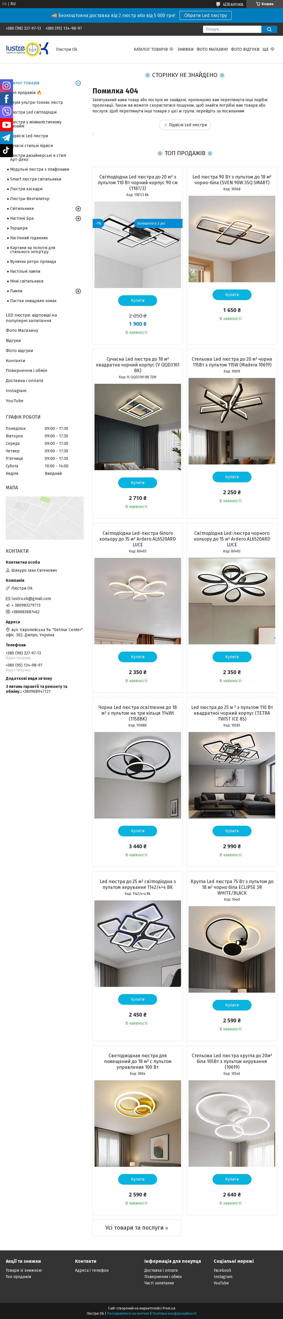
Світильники (22, 208)
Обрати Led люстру (205, 15)
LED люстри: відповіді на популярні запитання (31, 318)
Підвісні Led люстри (188, 125)
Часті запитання (159, 1283)
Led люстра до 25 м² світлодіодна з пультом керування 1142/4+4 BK (138, 884)
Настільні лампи (25, 271)
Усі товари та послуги (134, 1227)
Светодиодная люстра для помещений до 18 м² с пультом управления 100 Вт (138, 1061)
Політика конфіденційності (174, 1314)
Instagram (16, 390)
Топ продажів (18, 1276)
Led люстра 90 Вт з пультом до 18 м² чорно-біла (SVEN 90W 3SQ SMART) (231, 179)
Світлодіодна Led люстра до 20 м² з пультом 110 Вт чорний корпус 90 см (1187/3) (138, 182)
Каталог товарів (151, 49)
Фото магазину (212, 49)
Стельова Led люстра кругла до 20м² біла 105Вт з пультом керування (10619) (232, 1061)
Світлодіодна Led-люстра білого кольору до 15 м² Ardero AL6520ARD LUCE (137, 538)
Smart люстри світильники (35, 179)
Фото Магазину (22, 330)
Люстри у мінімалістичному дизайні (36, 124)
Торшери (18, 228)
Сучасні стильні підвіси (31, 145)
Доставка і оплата (24, 380)
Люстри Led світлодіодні (33, 112)
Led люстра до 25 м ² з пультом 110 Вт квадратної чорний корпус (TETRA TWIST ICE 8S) (232, 713)
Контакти (15, 360)
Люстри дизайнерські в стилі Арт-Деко (38, 157)
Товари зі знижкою (24, 1270)
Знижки (186, 49)
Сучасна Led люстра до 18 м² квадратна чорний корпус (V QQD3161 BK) (137, 364)
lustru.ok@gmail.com (31, 598)
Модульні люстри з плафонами (39, 169)
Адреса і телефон (92, 1270)
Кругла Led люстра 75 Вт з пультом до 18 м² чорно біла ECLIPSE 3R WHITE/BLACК (232, 887)
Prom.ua (169, 1308)
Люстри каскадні (26, 189)
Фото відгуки (245, 49)
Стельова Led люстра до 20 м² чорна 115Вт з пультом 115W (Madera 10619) (232, 362)
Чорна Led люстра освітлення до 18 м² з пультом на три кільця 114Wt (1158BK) (137, 713)
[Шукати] (269, 29)
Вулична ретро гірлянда (33, 261)
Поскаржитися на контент (128, 1314)
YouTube (14, 400)
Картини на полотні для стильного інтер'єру (32, 249)
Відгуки (13, 340)
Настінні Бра (21, 218)
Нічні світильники (26, 281)
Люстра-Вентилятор (29, 198)
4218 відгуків (233, 4)
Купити (137, 300)
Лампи (16, 291)
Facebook (222, 1270)
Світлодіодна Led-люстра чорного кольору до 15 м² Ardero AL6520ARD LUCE (232, 538)
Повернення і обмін (26, 370)
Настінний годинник (29, 238)
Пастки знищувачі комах (33, 300)
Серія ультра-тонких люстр (36, 102)
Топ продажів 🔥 (26, 92)
